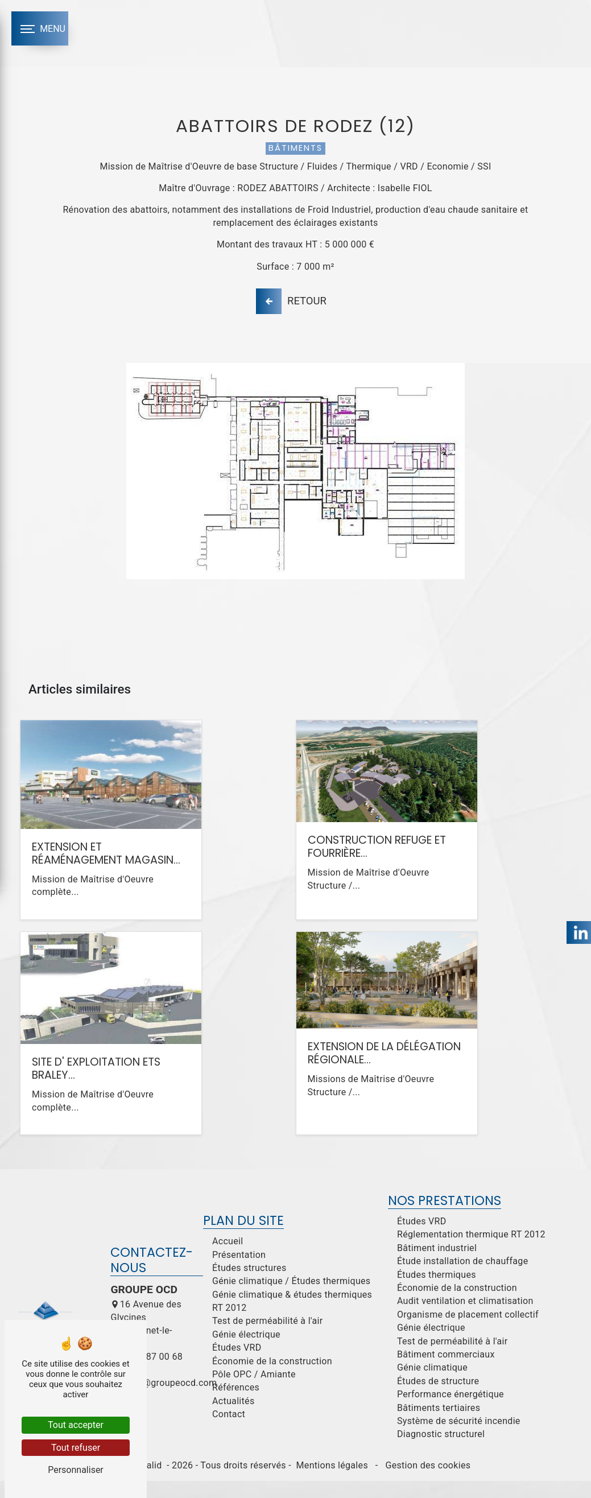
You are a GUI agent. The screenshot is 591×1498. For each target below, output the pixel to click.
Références (235, 1405)
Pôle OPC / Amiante (254, 1391)
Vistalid (147, 1483)
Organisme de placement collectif (468, 1332)
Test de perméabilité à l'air (267, 1338)
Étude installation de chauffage (462, 1278)
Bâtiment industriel (437, 1265)
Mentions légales (332, 1483)
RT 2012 (229, 1325)
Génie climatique (432, 1385)
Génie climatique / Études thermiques (291, 1298)
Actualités (233, 1418)
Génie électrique (246, 1352)
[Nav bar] (39, 28)
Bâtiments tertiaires (438, 1424)
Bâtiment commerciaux (446, 1372)
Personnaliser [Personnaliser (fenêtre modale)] (76, 1469)
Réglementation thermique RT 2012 (471, 1252)
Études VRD (237, 1365)
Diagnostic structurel (441, 1451)
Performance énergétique (450, 1411)
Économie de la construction (272, 1378)
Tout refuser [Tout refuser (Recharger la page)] (75, 1447)
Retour (293, 310)
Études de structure (438, 1398)
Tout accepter (76, 1424)
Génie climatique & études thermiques (292, 1312)
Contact (228, 1431)
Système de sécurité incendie (458, 1438)
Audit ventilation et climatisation (465, 1318)
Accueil (227, 1258)
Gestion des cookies (426, 1483)
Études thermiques (436, 1292)
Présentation (239, 1271)
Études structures (249, 1285)
